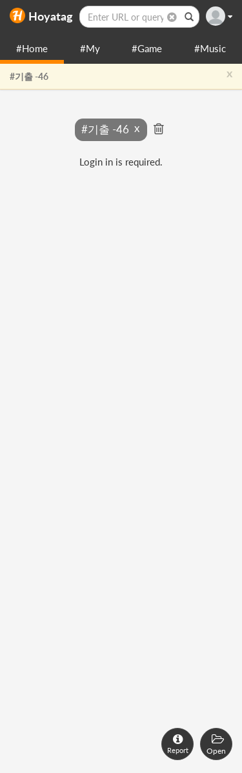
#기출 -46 (29, 76)
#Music (210, 48)
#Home (32, 48)
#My (90, 48)
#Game (147, 48)
